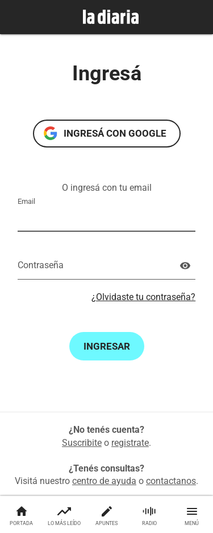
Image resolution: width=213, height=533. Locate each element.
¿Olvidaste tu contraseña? (143, 297)
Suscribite (82, 442)
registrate (130, 442)
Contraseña (41, 265)
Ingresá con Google (115, 133)
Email (26, 201)
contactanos (171, 480)
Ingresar (106, 346)
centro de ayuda (104, 480)
